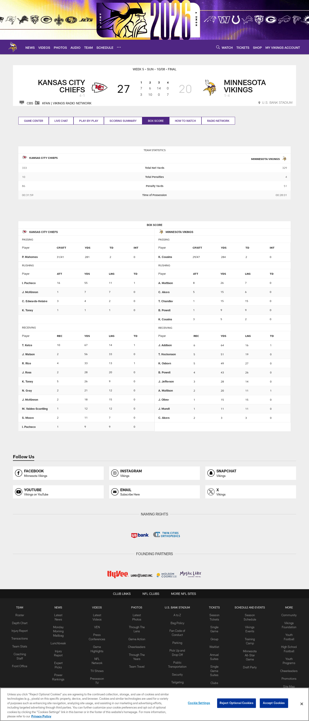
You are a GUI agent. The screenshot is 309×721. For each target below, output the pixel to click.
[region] (154, 704)
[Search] (218, 47)
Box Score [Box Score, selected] (156, 120)
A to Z (175, 614)
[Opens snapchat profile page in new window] (250, 473)
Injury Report (58, 644)
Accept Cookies (274, 704)
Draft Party (250, 659)
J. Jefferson (166, 381)
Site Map (289, 682)
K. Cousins (165, 256)
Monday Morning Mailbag (58, 626)
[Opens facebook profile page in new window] (58, 473)
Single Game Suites (213, 667)
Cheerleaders (136, 644)
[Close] (302, 704)
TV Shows (97, 663)
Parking (175, 641)
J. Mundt (164, 408)
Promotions (289, 674)
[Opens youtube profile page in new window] (58, 492)
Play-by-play (88, 120)
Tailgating (175, 678)
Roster (19, 614)
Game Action (136, 637)
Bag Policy (175, 622)
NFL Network (97, 656)
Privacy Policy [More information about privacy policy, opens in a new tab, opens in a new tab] (41, 716)
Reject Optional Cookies (236, 704)
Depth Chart (19, 622)
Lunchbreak (58, 637)
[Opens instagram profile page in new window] (154, 473)
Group (213, 637)
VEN (97, 626)
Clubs (212, 678)
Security (175, 670)
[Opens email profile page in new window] (154, 492)
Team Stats (19, 648)
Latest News (58, 614)
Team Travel (136, 663)
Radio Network (218, 120)
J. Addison (165, 345)
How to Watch (185, 120)
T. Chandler (165, 301)
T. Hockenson (167, 354)
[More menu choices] (119, 47)
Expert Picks (58, 652)
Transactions (19, 641)
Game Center (33, 120)
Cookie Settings (199, 704)
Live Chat (61, 120)
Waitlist (212, 644)
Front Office (19, 667)
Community (289, 614)
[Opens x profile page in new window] (250, 492)
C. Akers (163, 292)
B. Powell (164, 310)
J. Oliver (163, 399)
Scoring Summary (123, 120)
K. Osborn (164, 363)
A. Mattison (165, 282)
